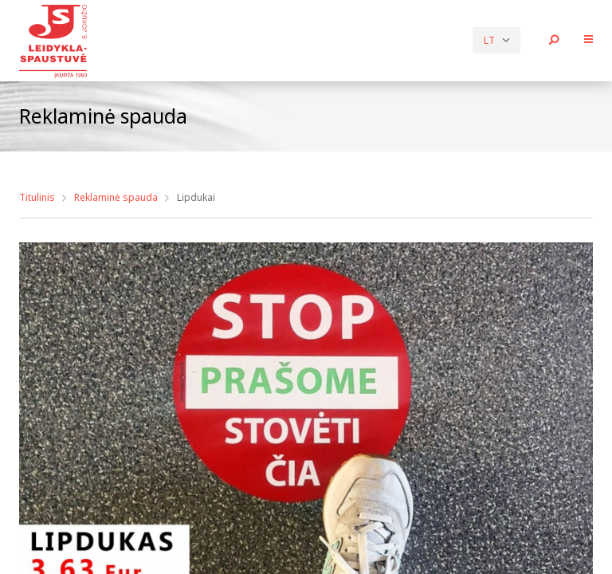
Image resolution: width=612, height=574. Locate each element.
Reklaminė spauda (116, 197)
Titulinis (37, 197)
